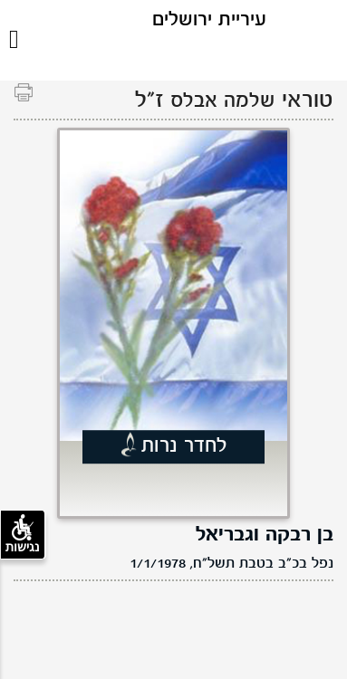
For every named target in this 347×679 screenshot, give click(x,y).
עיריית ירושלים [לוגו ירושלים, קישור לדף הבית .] (209, 20)
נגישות (22, 534)
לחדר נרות (184, 446)
